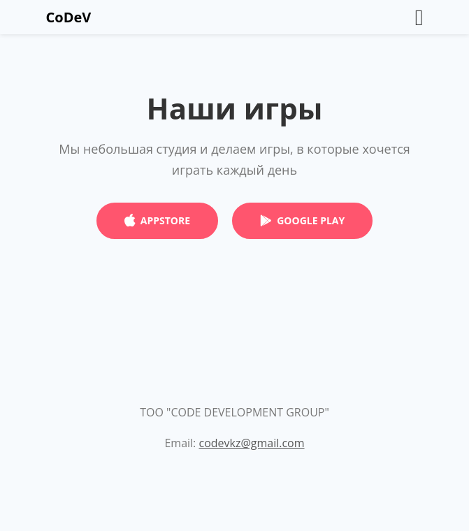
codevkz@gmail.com (251, 443)
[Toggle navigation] (419, 17)
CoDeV (69, 17)
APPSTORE (165, 220)
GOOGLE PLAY (311, 220)
